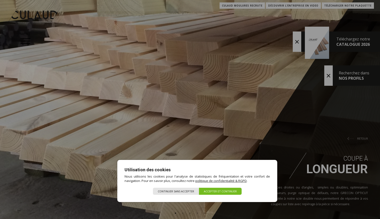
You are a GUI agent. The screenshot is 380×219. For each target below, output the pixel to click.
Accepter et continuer (220, 191)
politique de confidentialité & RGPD (221, 181)
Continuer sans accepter (176, 191)
